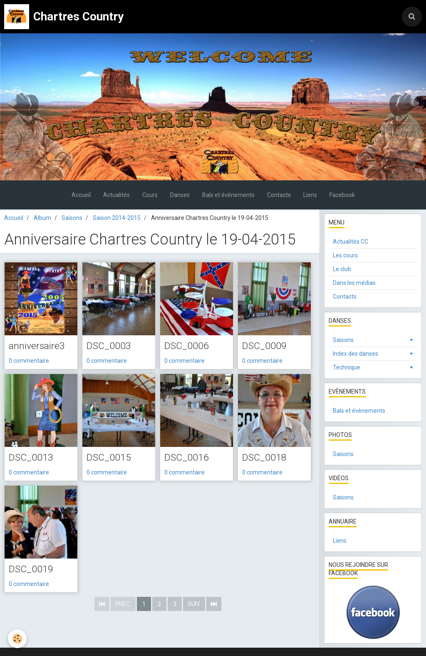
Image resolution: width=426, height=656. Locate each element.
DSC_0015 (109, 458)
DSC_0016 (187, 458)
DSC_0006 (187, 346)
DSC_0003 (109, 346)
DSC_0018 (265, 458)
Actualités (116, 195)
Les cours (345, 255)
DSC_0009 (265, 346)
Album (42, 218)
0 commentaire (29, 361)
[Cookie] (17, 638)
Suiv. (194, 604)
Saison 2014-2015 (117, 218)
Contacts (279, 195)
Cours (150, 195)
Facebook (342, 195)
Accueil (81, 195)
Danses (180, 195)
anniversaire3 (37, 346)
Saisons (72, 218)
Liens (310, 195)
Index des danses (355, 353)
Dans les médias (354, 282)
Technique (346, 367)
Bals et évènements (228, 195)
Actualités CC (350, 241)
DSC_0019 (31, 570)
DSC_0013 (31, 458)
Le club (342, 269)
